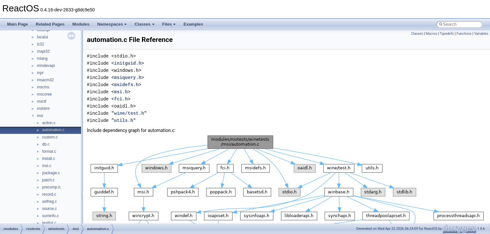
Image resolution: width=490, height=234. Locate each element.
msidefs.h (126, 85)
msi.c (46, 165)
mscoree (44, 94)
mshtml (43, 108)
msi (40, 115)
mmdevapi (46, 65)
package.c (51, 173)
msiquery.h (127, 77)
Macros (432, 34)
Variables (481, 34)
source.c (49, 208)
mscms (43, 87)
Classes (144, 24)
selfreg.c (49, 201)
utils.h (123, 120)
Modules (80, 24)
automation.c (53, 130)
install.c (48, 158)
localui (42, 37)
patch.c (48, 180)
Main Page (17, 24)
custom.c (50, 137)
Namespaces (112, 24)
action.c (48, 123)
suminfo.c (50, 216)
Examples (193, 24)
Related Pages (50, 24)
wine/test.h (129, 113)
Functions (464, 34)
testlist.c (49, 223)
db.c (46, 144)
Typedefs (447, 34)
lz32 (40, 44)
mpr (40, 73)
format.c (49, 151)
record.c (49, 194)
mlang (42, 58)
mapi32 (43, 51)
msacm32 (45, 80)
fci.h (121, 99)
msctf (41, 101)
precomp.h (51, 187)
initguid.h (127, 63)
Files (169, 24)
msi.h (121, 92)
